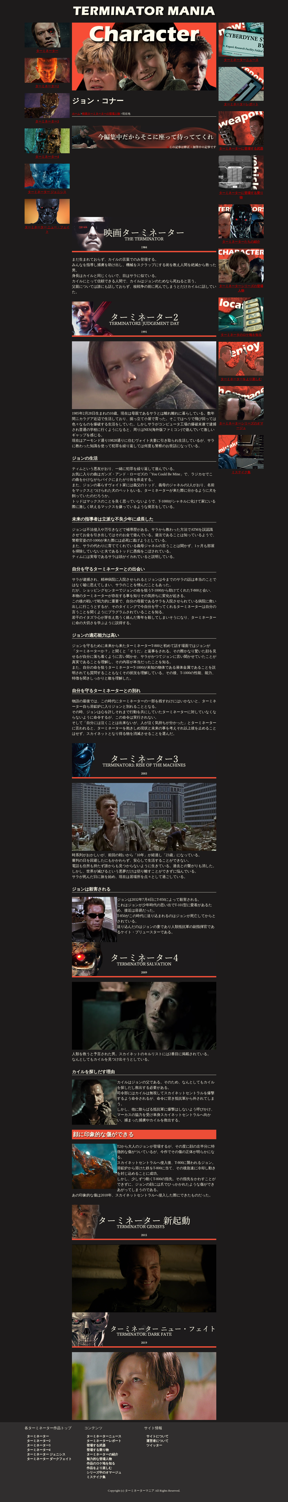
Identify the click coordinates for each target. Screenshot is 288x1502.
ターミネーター (38, 1436)
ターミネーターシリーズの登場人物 (241, 286)
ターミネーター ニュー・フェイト (47, 227)
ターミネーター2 (39, 1441)
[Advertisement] (144, 180)
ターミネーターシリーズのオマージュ (241, 423)
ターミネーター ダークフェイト (49, 1459)
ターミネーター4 (39, 1450)
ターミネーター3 (39, 1445)
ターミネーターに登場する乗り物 (241, 193)
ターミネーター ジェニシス (46, 1454)
